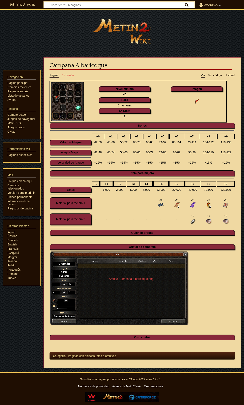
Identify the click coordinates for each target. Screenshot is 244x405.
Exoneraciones (153, 386)
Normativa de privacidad (93, 386)
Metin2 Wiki (23, 5)
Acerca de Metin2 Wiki (126, 386)
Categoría (59, 356)
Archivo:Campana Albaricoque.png (131, 278)
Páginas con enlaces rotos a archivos (92, 356)
